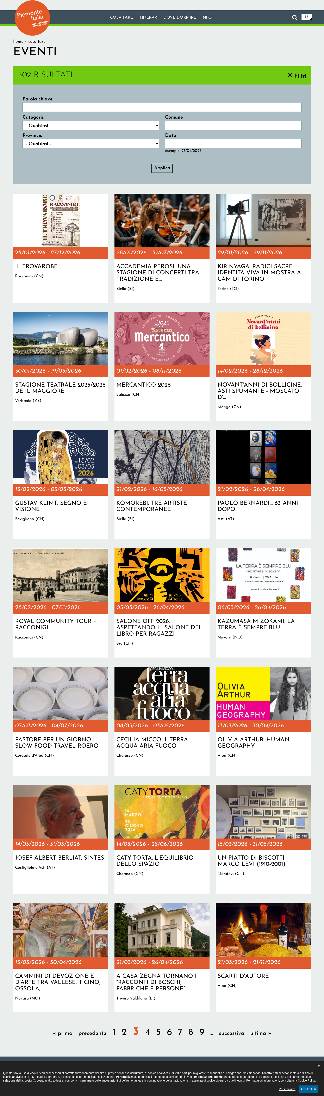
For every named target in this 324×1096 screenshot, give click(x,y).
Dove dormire (182, 17)
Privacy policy (181, 1068)
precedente (92, 1033)
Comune (174, 117)
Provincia (33, 135)
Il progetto (96, 1068)
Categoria (34, 117)
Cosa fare (115, 17)
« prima (63, 1033)
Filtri (300, 76)
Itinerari (146, 17)
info (213, 17)
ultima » (260, 1033)
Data (170, 135)
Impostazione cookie (218, 1068)
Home (18, 42)
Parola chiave (37, 99)
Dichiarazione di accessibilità (137, 1068)
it (306, 17)
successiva (231, 1033)
